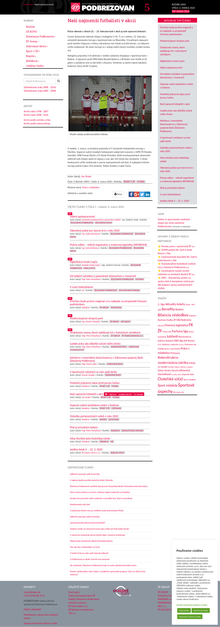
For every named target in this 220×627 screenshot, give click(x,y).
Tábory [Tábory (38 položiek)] (177, 367)
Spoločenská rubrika (129, 290)
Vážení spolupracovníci (171, 67)
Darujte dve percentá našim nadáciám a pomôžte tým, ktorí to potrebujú (101, 498)
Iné (111, 441)
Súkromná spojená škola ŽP (81, 595)
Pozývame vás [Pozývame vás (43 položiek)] (190, 344)
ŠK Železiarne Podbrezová (81, 609)
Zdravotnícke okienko (132, 430)
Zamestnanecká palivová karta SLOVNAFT (87, 523)
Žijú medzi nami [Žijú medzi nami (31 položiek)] (178, 392)
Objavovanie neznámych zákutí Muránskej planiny (91, 541)
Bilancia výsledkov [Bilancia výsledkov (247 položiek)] (173, 314)
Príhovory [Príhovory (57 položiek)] (175, 353)
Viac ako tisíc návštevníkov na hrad (85, 547)
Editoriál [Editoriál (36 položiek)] (161, 325)
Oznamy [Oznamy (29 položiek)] (181, 345)
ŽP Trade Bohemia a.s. (132, 335)
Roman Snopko (88, 375)
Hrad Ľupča (89, 268)
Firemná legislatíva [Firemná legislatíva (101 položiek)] (176, 325)
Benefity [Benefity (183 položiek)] (168, 309)
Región (31, 56)
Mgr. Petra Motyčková (91, 279)
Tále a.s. (72, 613)
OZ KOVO (31, 31)
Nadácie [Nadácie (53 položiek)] (169, 340)
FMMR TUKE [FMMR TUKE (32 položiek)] (167, 332)
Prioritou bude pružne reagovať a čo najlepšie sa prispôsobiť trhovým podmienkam (176, 31)
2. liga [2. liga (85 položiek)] (161, 304)
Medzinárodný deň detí (80, 504)
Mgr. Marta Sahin (89, 364)
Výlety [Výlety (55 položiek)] (161, 370)
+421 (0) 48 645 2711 (34, 595)
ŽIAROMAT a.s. (165, 599)
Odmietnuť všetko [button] (200, 610)
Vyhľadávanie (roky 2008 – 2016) (40, 87)
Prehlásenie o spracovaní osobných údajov (41, 616)
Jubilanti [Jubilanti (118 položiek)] (172, 336)
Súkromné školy (37, 46)
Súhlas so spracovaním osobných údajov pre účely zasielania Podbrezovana (174, 223)
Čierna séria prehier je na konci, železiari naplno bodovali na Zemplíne (100, 492)
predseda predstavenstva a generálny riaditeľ (101, 219)
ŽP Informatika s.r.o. (78, 606)
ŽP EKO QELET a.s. (166, 609)
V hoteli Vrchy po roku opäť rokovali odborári (89, 553)
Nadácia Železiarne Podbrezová (83, 599)
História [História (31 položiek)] (191, 332)
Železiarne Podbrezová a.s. (171, 595)
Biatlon (30, 26)
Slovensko (114, 419)
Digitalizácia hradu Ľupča (172, 61)
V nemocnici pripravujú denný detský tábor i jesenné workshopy (97, 535)
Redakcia (32, 60)
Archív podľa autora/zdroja (37, 123)
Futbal (141, 181)
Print (118, 194)
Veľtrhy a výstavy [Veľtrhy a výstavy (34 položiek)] (186, 367)
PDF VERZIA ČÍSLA (180, 11)
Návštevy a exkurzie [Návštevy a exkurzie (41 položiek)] (170, 344)
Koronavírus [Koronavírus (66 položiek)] (184, 336)
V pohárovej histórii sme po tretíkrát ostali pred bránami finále (97, 510)
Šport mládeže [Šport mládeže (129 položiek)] (168, 385)
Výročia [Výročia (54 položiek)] (175, 370)
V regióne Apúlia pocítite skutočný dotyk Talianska (91, 480)
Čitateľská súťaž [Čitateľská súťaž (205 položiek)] (170, 378)
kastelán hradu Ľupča (91, 265)
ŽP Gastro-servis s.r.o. (91, 452)
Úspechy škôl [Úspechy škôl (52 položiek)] (188, 374)
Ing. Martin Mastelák (91, 321)
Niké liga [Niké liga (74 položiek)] (178, 340)
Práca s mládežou (90, 187)
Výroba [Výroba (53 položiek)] (167, 370)
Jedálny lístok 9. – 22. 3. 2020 (174, 200)
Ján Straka (86, 176)
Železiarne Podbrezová (40, 36)
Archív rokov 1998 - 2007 (36, 111)
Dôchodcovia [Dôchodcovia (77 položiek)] (184, 320)
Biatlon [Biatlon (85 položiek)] (179, 309)
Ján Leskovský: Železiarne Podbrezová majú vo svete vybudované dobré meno (103, 565)
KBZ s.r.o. (162, 606)
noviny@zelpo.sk (32, 592)
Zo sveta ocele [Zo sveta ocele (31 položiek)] (176, 374)
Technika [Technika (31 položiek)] (171, 367)
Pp (83, 290)
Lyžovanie (116, 408)
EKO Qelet (125, 321)
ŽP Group (32, 41)
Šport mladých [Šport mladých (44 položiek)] (189, 379)
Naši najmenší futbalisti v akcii (175, 104)
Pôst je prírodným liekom (172, 187)
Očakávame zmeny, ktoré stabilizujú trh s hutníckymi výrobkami (173, 51)
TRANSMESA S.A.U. (167, 602)
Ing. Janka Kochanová (91, 234)
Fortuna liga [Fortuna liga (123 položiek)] (180, 331)
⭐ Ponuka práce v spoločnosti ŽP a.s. (176, 246)
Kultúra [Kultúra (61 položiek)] (161, 340)
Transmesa (116, 307)
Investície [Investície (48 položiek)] (162, 336)
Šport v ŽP (33, 51)
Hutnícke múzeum (77, 602)
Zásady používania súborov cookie (191, 604)
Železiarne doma (103, 222)
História (140, 279)
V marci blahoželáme (170, 194)
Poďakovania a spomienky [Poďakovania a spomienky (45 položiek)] (169, 348)
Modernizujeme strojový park (174, 40)
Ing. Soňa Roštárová (90, 248)
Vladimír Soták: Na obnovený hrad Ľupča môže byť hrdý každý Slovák (99, 529)
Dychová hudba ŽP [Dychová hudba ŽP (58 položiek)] (167, 319)
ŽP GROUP (163, 592)
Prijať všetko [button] (184, 610)
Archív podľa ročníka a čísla (37, 119)
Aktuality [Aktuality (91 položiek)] (170, 304)
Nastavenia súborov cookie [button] (190, 617)
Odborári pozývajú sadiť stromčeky (85, 474)
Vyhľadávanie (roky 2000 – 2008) (40, 90)
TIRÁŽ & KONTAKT (32, 609)
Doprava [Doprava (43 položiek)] (192, 315)
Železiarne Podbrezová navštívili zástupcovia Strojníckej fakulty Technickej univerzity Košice (109, 486)
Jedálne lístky (35, 65)
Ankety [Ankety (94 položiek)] (180, 304)
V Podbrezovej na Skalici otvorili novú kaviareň (90, 559)
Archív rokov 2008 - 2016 (36, 114)
